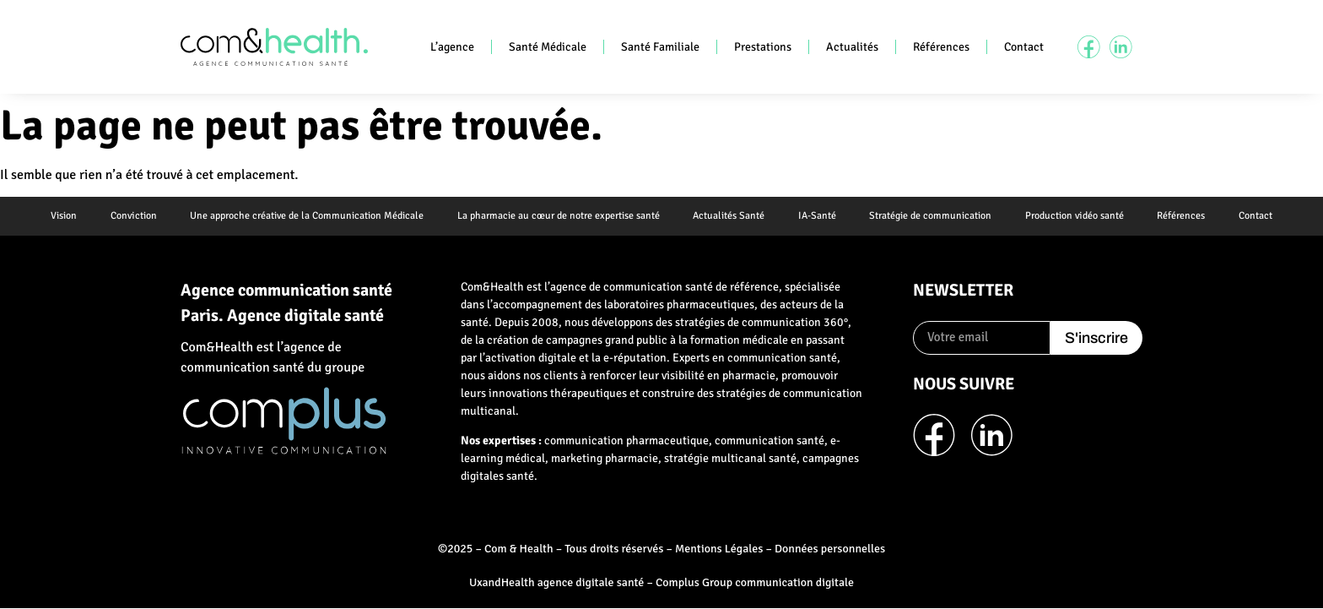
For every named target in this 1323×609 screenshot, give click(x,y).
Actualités (852, 47)
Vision (62, 215)
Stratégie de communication (931, 215)
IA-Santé (817, 215)
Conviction (132, 215)
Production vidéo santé (1075, 215)
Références (941, 47)
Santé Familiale (660, 47)
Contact (1024, 47)
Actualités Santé (728, 215)
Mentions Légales (719, 548)
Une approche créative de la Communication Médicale (306, 215)
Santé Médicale (547, 47)
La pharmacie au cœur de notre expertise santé (557, 215)
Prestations (762, 47)
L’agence (452, 47)
